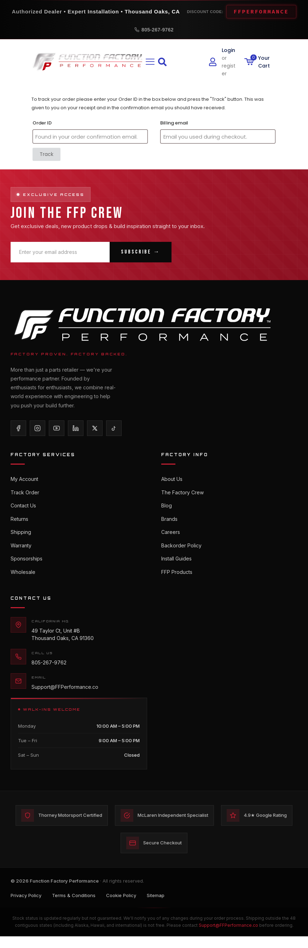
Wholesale (23, 578)
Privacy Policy (26, 906)
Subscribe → (140, 252)
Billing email (174, 123)
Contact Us (23, 507)
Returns (19, 521)
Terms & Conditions (73, 906)
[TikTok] (114, 428)
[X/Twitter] (95, 428)
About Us (171, 479)
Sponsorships (26, 564)
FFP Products (176, 578)
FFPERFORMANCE (261, 11)
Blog (166, 507)
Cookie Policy (121, 906)
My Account (24, 479)
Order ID (42, 123)
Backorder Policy (181, 550)
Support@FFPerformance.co (64, 694)
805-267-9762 (154, 30)
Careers (170, 536)
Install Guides (176, 564)
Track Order (25, 493)
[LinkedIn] (75, 428)
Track (46, 154)
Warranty (21, 550)
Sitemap (155, 906)
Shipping (21, 536)
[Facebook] (18, 428)
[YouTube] (56, 428)
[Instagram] (37, 428)
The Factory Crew (182, 493)
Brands (169, 521)
